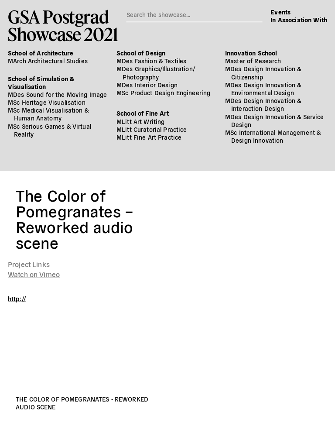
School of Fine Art (142, 113)
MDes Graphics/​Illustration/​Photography (155, 72)
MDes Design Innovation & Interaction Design (263, 104)
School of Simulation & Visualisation (41, 82)
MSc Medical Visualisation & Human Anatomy (48, 114)
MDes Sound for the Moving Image (57, 94)
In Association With (298, 20)
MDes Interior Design (147, 85)
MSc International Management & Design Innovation (273, 136)
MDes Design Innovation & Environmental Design (263, 88)
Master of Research (253, 61)
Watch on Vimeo (34, 274)
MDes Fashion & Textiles (151, 61)
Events (280, 12)
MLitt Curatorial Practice (151, 129)
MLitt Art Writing (140, 121)
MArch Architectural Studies (48, 61)
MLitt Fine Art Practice (148, 137)
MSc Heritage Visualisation (46, 102)
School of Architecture (40, 53)
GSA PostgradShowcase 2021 (63, 25)
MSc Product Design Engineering (163, 92)
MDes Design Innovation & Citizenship (263, 72)
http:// (17, 298)
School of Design (140, 53)
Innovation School (251, 53)
